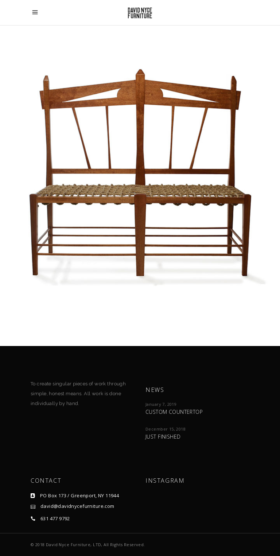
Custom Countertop (174, 411)
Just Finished (162, 436)
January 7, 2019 (160, 404)
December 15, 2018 (165, 429)
